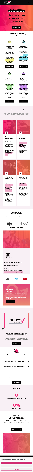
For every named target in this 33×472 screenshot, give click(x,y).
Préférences (16, 469)
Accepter (16, 462)
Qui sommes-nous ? (16, 429)
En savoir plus (9, 66)
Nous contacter (16, 382)
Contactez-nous (16, 27)
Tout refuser (16, 466)
